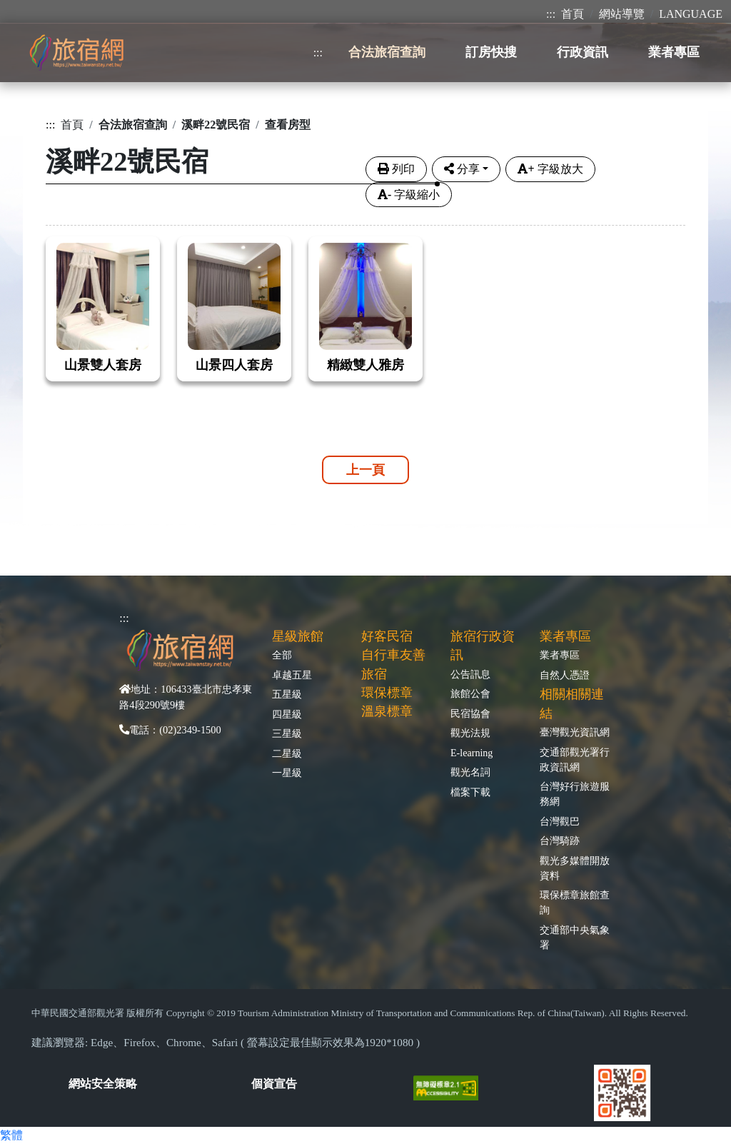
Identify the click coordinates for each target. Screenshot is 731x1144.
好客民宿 (387, 636)
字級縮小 (409, 195)
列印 (396, 169)
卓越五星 (292, 675)
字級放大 (550, 169)
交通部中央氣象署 (575, 937)
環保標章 (387, 693)
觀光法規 (470, 732)
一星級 (287, 772)
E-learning (471, 752)
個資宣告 (274, 1084)
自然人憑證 (565, 675)
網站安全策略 (103, 1084)
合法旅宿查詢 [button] (386, 52)
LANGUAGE (690, 14)
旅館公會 (470, 693)
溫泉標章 (387, 711)
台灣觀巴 (560, 821)
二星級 (287, 753)
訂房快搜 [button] (491, 52)
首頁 (572, 14)
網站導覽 (622, 14)
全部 (282, 655)
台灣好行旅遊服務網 (575, 794)
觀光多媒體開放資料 (575, 868)
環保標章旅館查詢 (575, 902)
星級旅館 (297, 636)
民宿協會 (470, 713)
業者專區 (560, 655)
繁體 (11, 1135)
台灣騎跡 (560, 840)
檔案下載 (470, 792)
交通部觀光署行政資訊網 (575, 759)
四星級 (287, 714)
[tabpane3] (365, 299)
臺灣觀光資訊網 (575, 732)
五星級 (287, 694)
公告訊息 (470, 674)
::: (550, 14)
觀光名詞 (470, 772)
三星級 (287, 733)
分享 (462, 169)
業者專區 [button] (674, 52)
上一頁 (365, 470)
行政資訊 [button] (582, 52)
